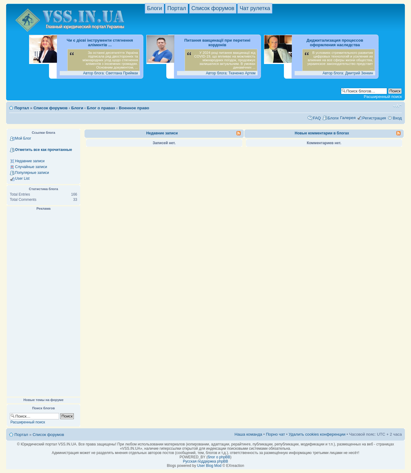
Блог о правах (101, 108)
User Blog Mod (209, 466)
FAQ (317, 118)
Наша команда (248, 434)
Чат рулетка (254, 8)
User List (22, 178)
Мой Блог (23, 138)
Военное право (134, 108)
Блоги (154, 8)
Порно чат (275, 434)
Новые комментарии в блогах (322, 133)
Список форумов (212, 8)
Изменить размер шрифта (397, 106)
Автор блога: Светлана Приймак (110, 73)
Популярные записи (32, 173)
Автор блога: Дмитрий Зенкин (347, 73)
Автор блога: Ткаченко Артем (230, 73)
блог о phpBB (219, 457)
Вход (397, 118)
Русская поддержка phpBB (205, 461)
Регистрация (374, 118)
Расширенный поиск (383, 96)
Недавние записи (30, 161)
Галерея (348, 117)
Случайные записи (31, 167)
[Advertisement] (43, 304)
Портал (176, 8)
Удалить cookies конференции (316, 434)
